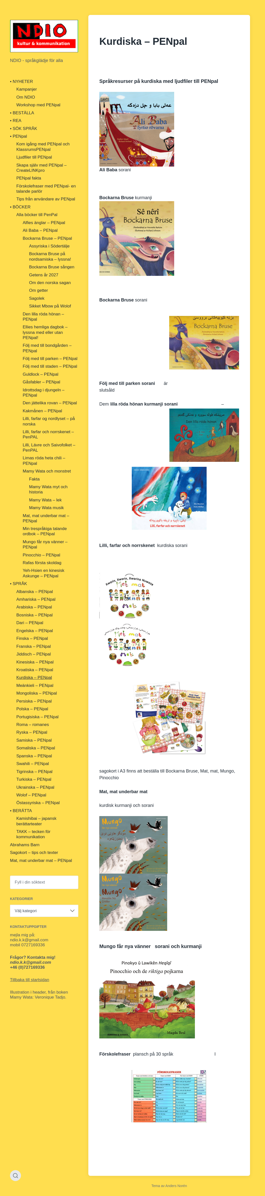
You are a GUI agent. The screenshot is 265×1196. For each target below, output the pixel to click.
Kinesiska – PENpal (35, 662)
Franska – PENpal (33, 646)
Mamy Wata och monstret (47, 471)
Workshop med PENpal (38, 105)
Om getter (38, 290)
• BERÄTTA (21, 810)
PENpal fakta (28, 178)
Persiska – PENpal (34, 701)
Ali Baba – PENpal (40, 230)
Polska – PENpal (32, 709)
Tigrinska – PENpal (34, 771)
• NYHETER (21, 81)
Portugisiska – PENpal (37, 717)
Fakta (34, 479)
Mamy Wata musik (46, 507)
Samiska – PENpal (34, 740)
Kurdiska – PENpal (34, 677)
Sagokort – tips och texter (34, 852)
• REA (15, 120)
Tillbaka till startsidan (29, 979)
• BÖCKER (20, 207)
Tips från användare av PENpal (45, 199)
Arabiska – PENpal (34, 607)
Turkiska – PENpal (33, 779)
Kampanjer (26, 89)
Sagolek (36, 298)
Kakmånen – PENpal (42, 411)
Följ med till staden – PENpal (50, 366)
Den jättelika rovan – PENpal (50, 403)
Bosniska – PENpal (34, 615)
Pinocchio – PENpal (41, 555)
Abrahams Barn (24, 844)
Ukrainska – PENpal (35, 787)
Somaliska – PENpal (35, 748)
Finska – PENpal (32, 638)
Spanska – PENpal (34, 756)
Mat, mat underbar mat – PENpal (41, 860)
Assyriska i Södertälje (49, 246)
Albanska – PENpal (34, 591)
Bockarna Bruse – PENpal (47, 238)
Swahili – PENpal (32, 763)
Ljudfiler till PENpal (34, 157)
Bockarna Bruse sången (51, 267)
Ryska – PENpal (31, 732)
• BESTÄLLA (22, 113)
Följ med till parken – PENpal (50, 358)
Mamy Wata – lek (45, 500)
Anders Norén (176, 1186)
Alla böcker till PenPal (36, 214)
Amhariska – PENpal (36, 599)
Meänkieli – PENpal (34, 685)
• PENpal (18, 136)
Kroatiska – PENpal (34, 669)
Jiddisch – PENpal (33, 654)
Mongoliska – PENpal (36, 693)
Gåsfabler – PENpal (41, 382)
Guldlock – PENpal (40, 374)
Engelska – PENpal (34, 630)
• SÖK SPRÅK (23, 128)
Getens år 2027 (43, 275)
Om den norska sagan (50, 282)
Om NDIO (25, 97)
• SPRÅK (18, 583)
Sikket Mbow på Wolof (50, 306)
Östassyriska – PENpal (38, 802)
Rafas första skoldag (42, 562)
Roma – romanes (32, 724)
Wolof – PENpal (31, 795)
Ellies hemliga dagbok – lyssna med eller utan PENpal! (45, 332)
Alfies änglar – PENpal (44, 222)
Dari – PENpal (29, 622)
